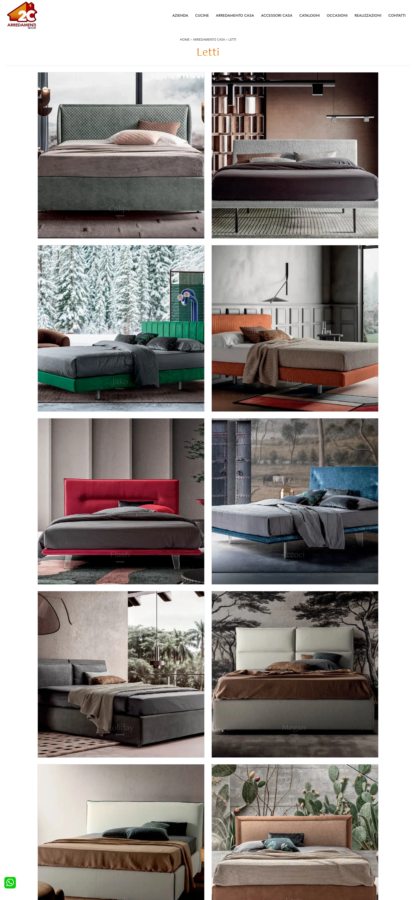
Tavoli (216, 844)
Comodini (119, 852)
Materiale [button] (138, 84)
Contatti (397, 17)
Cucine (202, 17)
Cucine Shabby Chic (27, 852)
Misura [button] (184, 84)
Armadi (117, 844)
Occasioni (337, 17)
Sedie (216, 852)
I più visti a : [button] (318, 84)
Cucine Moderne (24, 836)
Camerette (119, 836)
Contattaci (320, 836)
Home (185, 44)
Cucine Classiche (24, 844)
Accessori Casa (277, 17)
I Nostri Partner (325, 852)
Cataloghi (309, 17)
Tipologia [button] (268, 84)
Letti (232, 44)
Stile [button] (224, 84)
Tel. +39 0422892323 (269, 872)
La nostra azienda (327, 828)
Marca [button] (92, 84)
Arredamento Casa (235, 17)
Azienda (180, 17)
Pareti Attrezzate (225, 836)
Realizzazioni (368, 17)
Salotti (216, 828)
